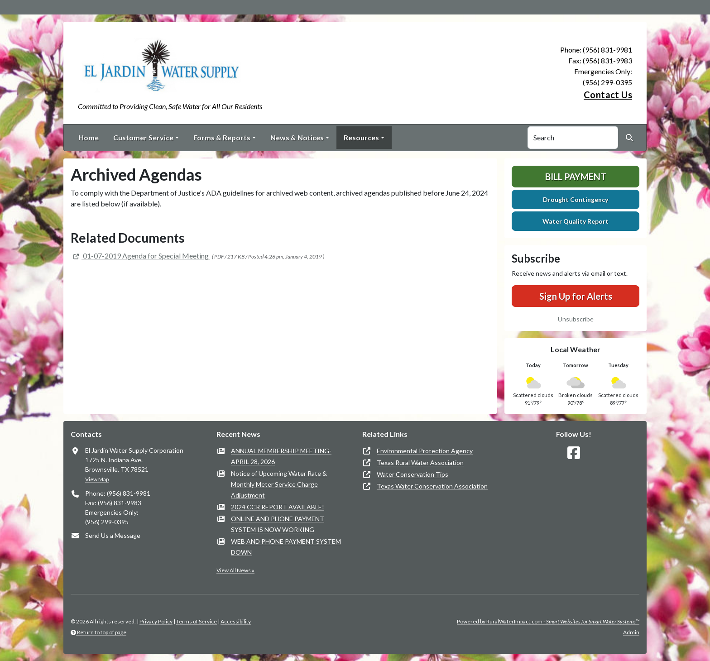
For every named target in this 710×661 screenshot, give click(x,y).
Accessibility (236, 621)
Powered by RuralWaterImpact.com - (548, 621)
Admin (631, 632)
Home (88, 137)
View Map (97, 479)
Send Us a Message (112, 535)
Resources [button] (361, 137)
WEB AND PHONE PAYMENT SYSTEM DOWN (286, 546)
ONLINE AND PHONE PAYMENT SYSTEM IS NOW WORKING (277, 524)
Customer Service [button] (143, 137)
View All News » (235, 570)
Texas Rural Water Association (420, 462)
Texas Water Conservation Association (432, 486)
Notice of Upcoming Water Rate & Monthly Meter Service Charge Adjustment (279, 484)
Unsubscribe (576, 319)
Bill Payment (575, 176)
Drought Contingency (575, 199)
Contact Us (608, 94)
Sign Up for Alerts (575, 296)
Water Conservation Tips (412, 474)
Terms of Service (196, 621)
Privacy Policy (156, 621)
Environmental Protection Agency (425, 451)
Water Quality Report (575, 221)
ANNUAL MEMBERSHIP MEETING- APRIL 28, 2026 (281, 456)
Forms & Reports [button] (221, 137)
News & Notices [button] (297, 137)
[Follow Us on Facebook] (573, 452)
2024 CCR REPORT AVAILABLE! (277, 507)
